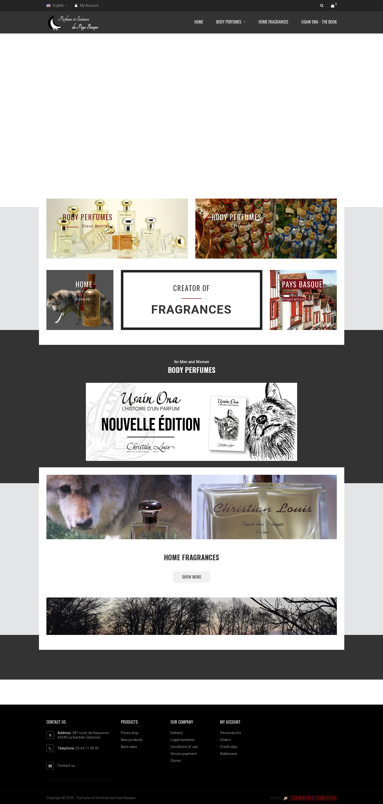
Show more (191, 577)
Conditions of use (184, 747)
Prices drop (130, 733)
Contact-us (66, 766)
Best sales (129, 747)
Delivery (177, 733)
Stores (176, 761)
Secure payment (184, 754)
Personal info (230, 733)
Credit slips (228, 747)
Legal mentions (183, 740)
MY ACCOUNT (230, 722)
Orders (225, 740)
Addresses (228, 754)
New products (131, 740)
